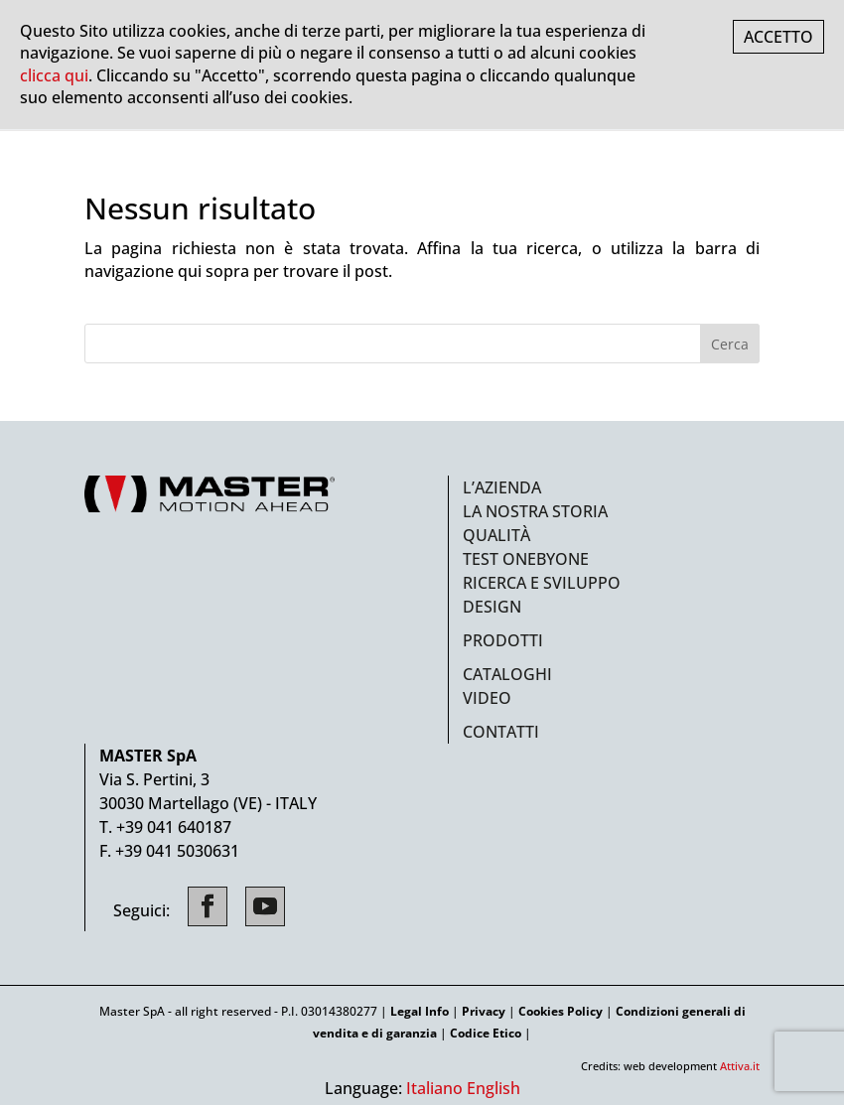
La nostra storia (535, 511)
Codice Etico (485, 1033)
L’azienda (502, 487)
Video (487, 698)
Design (492, 607)
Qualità (496, 535)
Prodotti (503, 640)
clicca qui (54, 75)
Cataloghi (507, 674)
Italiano (434, 1088)
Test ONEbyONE (526, 559)
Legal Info (419, 1011)
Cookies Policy (560, 1011)
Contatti (501, 732)
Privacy (483, 1011)
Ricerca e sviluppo (542, 583)
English (493, 1088)
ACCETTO (778, 37)
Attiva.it (740, 1065)
